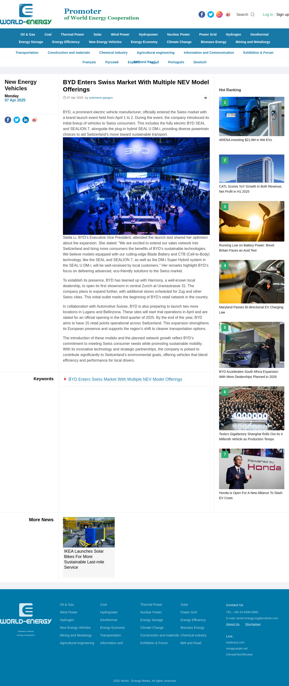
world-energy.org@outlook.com (257, 618)
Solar (97, 34)
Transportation (27, 52)
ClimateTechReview (239, 654)
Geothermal (259, 34)
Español (134, 62)
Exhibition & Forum (258, 52)
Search (242, 15)
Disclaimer (253, 624)
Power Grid (208, 34)
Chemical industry (113, 52)
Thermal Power (72, 34)
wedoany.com (235, 642)
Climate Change (179, 42)
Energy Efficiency (66, 42)
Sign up (282, 15)
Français (89, 62)
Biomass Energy (214, 42)
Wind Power (120, 34)
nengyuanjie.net (237, 648)
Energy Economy (144, 42)
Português (176, 62)
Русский (112, 62)
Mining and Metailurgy (253, 42)
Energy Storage (31, 42)
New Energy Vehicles (105, 42)
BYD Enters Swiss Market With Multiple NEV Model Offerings (125, 379)
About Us (233, 624)
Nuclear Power (178, 34)
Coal (48, 34)
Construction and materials (69, 52)
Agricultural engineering (156, 52)
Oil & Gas (28, 34)
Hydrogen (233, 34)
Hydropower (148, 34)
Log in (268, 15)
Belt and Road (191, 643)
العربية (154, 62)
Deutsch (200, 62)
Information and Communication (209, 52)
